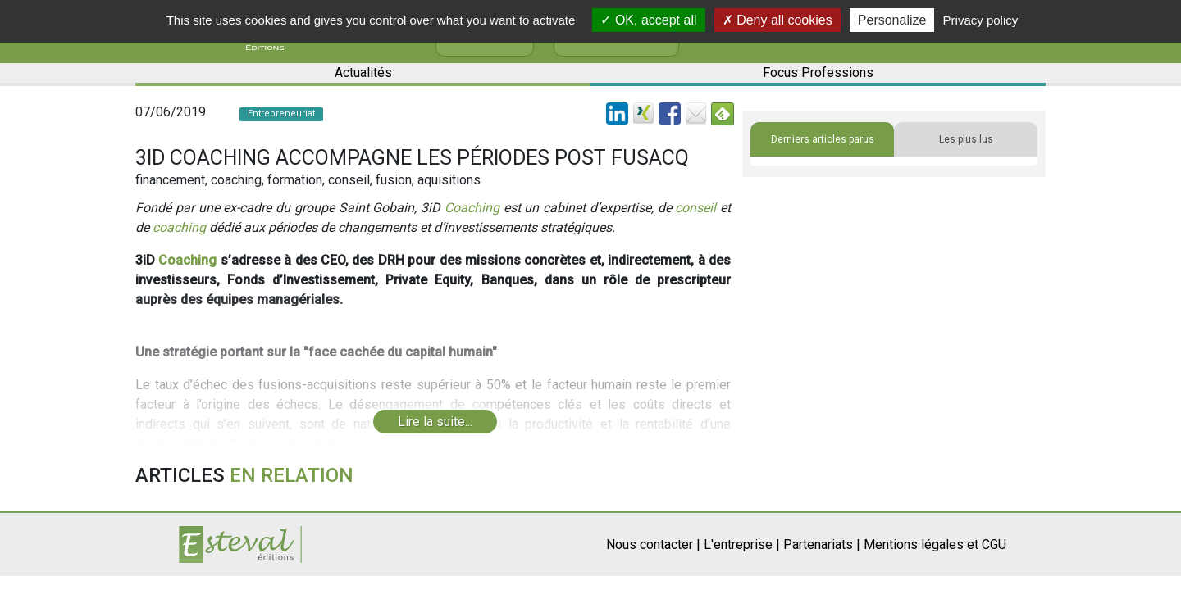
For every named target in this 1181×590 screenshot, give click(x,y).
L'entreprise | (742, 544)
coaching (179, 227)
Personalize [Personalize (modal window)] (892, 20)
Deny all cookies (777, 20)
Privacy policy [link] (981, 20)
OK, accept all (648, 20)
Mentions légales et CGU (935, 544)
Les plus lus (966, 139)
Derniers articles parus (822, 139)
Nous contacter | (653, 544)
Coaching (472, 208)
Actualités (363, 72)
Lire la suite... (435, 421)
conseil (695, 208)
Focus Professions (818, 72)
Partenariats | (821, 544)
